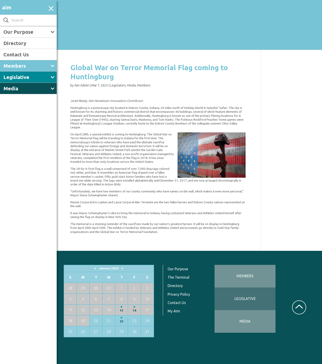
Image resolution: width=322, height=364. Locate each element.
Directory (14, 43)
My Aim (174, 311)
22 (121, 321)
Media (10, 88)
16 (134, 310)
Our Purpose (18, 32)
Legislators (118, 85)
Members (14, 66)
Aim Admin (81, 85)
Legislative (16, 77)
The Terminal (178, 277)
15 (121, 310)
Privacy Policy (179, 294)
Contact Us (16, 54)
